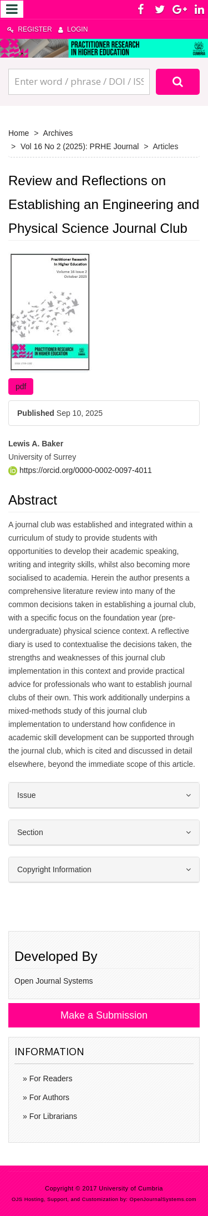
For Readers (50, 1078)
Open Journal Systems (53, 980)
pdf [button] (21, 386)
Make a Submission (104, 1015)
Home (18, 133)
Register (29, 29)
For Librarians (52, 1116)
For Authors (48, 1097)
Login (73, 29)
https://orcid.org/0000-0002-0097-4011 (80, 470)
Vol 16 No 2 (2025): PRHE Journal (80, 146)
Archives (58, 133)
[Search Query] (79, 81)
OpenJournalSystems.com (163, 1199)
